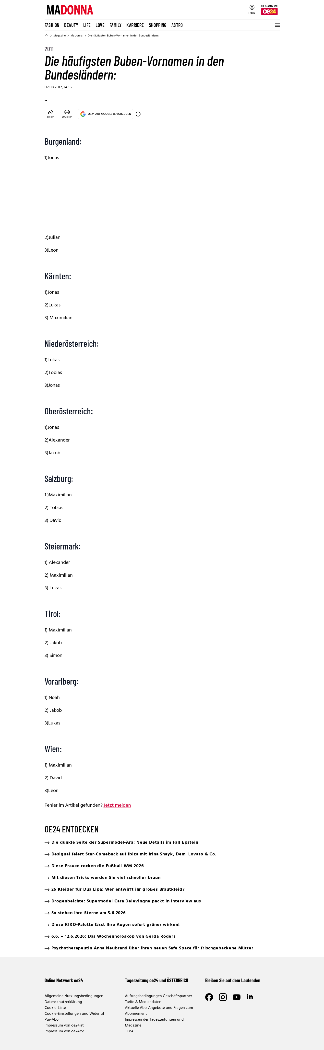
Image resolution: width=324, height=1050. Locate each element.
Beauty (71, 25)
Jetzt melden (117, 805)
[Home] (46, 36)
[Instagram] (223, 997)
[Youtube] (236, 997)
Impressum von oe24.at (64, 1025)
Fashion (52, 25)
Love (100, 25)
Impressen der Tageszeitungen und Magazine (154, 1022)
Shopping (158, 25)
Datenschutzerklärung (63, 1002)
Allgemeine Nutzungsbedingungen (74, 996)
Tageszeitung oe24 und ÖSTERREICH (156, 980)
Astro (177, 25)
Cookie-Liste (55, 1008)
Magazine (59, 36)
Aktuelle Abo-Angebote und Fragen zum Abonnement (159, 1011)
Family (115, 25)
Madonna (77, 36)
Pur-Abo (52, 1019)
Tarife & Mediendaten (143, 1002)
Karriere (135, 25)
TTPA (129, 1031)
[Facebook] (209, 997)
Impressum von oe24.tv (64, 1031)
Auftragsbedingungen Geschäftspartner (158, 996)
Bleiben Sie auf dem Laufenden (232, 980)
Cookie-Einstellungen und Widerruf (74, 1014)
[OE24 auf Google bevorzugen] (138, 114)
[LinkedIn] (250, 997)
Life (87, 25)
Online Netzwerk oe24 (64, 980)
